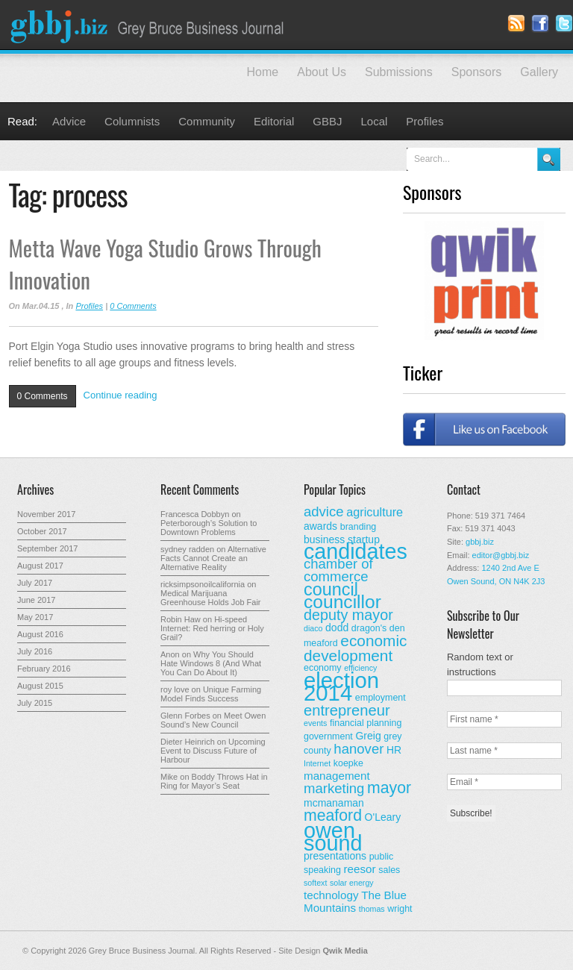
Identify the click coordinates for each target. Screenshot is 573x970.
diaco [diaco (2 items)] (313, 628)
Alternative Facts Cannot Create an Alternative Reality (213, 558)
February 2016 (44, 668)
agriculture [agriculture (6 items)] (374, 512)
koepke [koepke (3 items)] (348, 763)
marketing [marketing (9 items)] (334, 788)
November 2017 (46, 514)
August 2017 (40, 565)
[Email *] (504, 782)
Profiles (424, 121)
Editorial (274, 121)
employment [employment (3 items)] (380, 697)
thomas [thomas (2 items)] (372, 908)
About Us (321, 72)
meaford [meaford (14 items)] (333, 815)
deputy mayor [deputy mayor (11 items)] (348, 615)
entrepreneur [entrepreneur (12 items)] (347, 710)
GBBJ (327, 121)
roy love (175, 689)
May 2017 (35, 617)
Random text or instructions (480, 664)
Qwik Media (345, 950)
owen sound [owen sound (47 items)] (333, 837)
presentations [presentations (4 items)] (335, 856)
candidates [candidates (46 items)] (355, 551)
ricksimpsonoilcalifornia (202, 584)
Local (374, 121)
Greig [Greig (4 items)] (368, 736)
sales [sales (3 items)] (389, 870)
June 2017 (36, 599)
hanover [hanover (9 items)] (358, 749)
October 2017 (42, 531)
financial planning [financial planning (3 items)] (365, 723)
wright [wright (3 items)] (399, 909)
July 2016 (34, 651)
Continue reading (120, 395)
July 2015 (34, 702)
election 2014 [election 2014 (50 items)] (341, 686)
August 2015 (40, 685)
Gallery (539, 72)
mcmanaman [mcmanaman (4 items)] (334, 803)
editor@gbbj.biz (501, 555)
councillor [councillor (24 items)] (342, 602)
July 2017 (34, 582)
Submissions (399, 72)
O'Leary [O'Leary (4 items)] (383, 817)
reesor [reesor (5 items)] (360, 869)
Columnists (132, 121)
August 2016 (40, 634)
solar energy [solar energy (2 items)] (352, 882)
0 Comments (133, 305)
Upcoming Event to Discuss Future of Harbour (213, 750)
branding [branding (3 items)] (358, 527)
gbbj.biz (480, 541)
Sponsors (476, 72)
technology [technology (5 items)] (331, 895)
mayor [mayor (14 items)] (389, 788)
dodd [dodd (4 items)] (336, 627)
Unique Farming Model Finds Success (210, 694)
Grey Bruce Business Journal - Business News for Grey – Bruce (149, 24)
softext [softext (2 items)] (315, 882)
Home (263, 72)
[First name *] (504, 719)
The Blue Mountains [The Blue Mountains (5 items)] (355, 902)
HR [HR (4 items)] (393, 750)
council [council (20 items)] (331, 589)
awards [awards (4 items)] (320, 526)
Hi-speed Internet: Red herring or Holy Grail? (212, 628)
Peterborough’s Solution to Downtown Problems (208, 527)
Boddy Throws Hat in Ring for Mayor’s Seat (214, 781)
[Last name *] (504, 750)
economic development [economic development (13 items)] (355, 648)
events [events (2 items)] (315, 723)
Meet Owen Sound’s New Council (213, 720)
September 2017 (47, 548)
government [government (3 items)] (328, 736)
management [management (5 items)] (337, 775)
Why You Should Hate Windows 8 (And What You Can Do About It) (210, 663)
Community (206, 121)
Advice (69, 121)
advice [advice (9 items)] (324, 511)
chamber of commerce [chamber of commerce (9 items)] (338, 570)
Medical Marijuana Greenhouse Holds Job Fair (210, 598)
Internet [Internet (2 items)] (317, 763)
